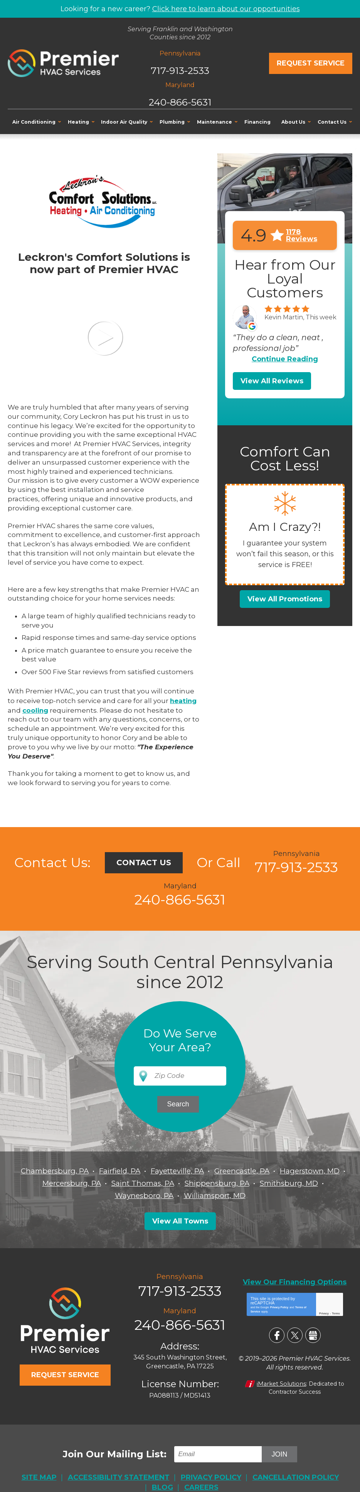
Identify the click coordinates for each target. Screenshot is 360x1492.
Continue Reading (285, 358)
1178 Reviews (301, 235)
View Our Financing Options (295, 1280)
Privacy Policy (279, 1305)
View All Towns (180, 1220)
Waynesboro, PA (178, 1195)
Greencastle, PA (283, 1170)
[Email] (219, 1451)
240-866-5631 (180, 100)
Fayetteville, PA (213, 1170)
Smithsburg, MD (105, 1195)
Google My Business (313, 1333)
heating (183, 700)
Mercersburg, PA (139, 1182)
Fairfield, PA (151, 1170)
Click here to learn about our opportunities (226, 8)
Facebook (276, 1333)
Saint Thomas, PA (215, 1182)
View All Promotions (284, 598)
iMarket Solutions (281, 1381)
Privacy (324, 1312)
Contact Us (143, 861)
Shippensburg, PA (293, 1182)
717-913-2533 (180, 68)
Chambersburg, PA (82, 1170)
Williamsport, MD (253, 1195)
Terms (336, 1312)
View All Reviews (272, 380)
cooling (35, 709)
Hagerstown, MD (65, 1182)
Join (279, 1451)
